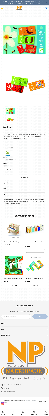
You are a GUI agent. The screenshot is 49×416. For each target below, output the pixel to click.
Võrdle (4, 188)
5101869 (6, 388)
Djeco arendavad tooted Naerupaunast (14, 400)
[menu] (2, 8)
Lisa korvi (24, 177)
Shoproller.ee (42, 401)
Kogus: (5, 166)
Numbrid (10, 14)
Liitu (40, 316)
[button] (13, 413)
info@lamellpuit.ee (9, 391)
